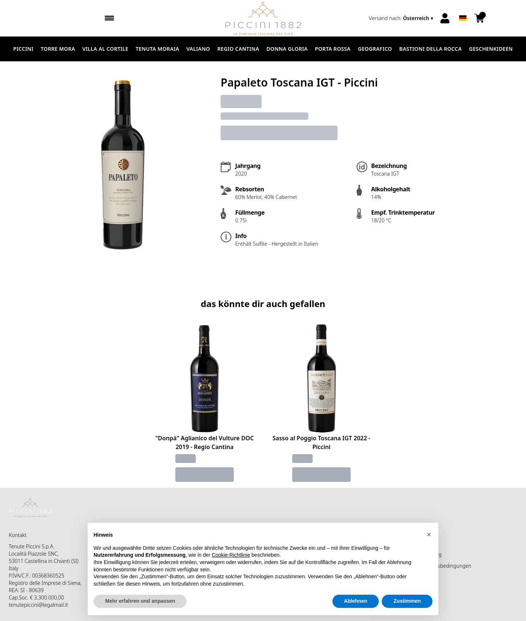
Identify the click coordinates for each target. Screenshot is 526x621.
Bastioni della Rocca (430, 48)
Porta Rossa (332, 48)
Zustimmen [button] (407, 601)
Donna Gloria (287, 48)
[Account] (445, 18)
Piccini (23, 48)
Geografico (375, 48)
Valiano (198, 48)
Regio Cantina (238, 48)
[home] (263, 18)
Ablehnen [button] (355, 601)
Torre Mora (58, 48)
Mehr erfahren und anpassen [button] (140, 601)
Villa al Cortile (106, 48)
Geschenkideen (491, 48)
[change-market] (401, 18)
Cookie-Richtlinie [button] (231, 555)
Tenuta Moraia (157, 48)
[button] (429, 534)
